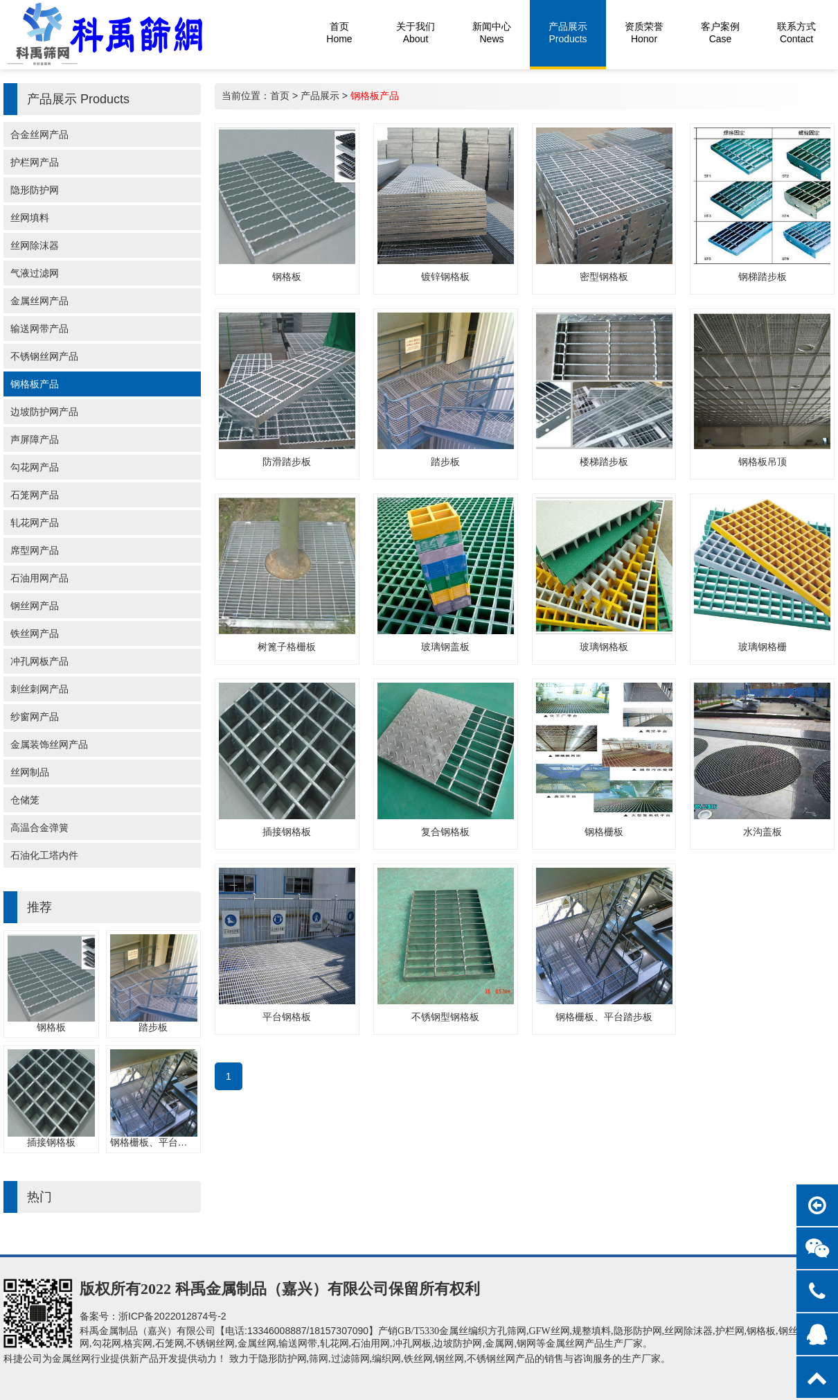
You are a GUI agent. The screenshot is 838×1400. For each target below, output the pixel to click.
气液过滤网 (34, 273)
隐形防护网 (34, 189)
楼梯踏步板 (604, 461)
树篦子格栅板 (287, 646)
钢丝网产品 (34, 605)
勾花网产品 (34, 467)
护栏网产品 (34, 162)
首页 (279, 95)
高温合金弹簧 (39, 827)
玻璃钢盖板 (445, 646)
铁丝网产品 (34, 633)
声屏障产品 (34, 439)
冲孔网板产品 (39, 661)
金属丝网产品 (39, 300)
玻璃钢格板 (604, 646)
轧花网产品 (34, 522)
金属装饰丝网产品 (49, 744)
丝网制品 (29, 772)
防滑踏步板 (286, 461)
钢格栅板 (604, 831)
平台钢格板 (286, 1016)
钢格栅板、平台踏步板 (158, 1142)
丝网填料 (29, 217)
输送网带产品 (39, 328)
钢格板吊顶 (762, 461)
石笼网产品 (34, 494)
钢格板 (51, 1027)
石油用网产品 (39, 578)
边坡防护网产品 (44, 411)
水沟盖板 (762, 831)
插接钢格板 (51, 1142)
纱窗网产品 (34, 716)
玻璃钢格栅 (762, 646)
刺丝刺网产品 (39, 688)
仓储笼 (24, 799)
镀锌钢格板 (445, 276)
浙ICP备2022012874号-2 (172, 1316)
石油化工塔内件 (44, 855)
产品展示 (320, 95)
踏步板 (153, 1027)
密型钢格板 (604, 276)
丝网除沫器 (34, 245)
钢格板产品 (34, 384)
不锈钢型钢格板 (445, 1016)
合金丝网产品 (39, 134)
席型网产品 (34, 550)
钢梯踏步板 (762, 276)
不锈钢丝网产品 (44, 356)
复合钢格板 (445, 831)
